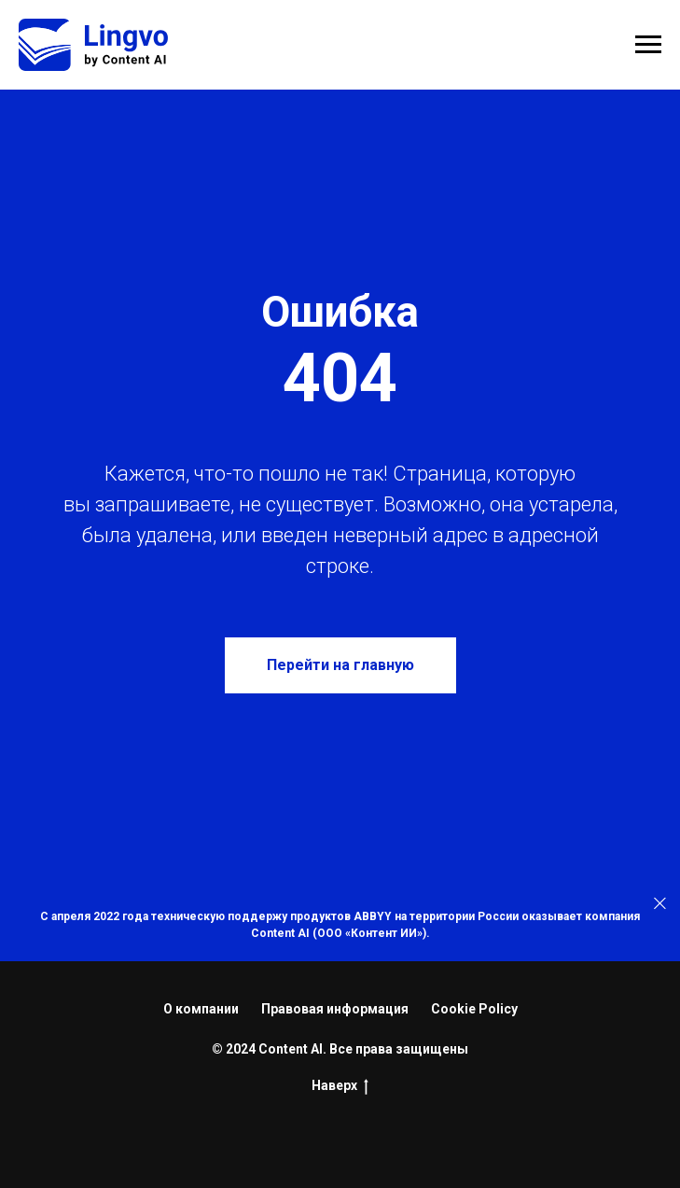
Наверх (340, 1086)
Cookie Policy (474, 1008)
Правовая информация (335, 1008)
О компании (201, 1008)
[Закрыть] (660, 903)
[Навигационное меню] (648, 44)
